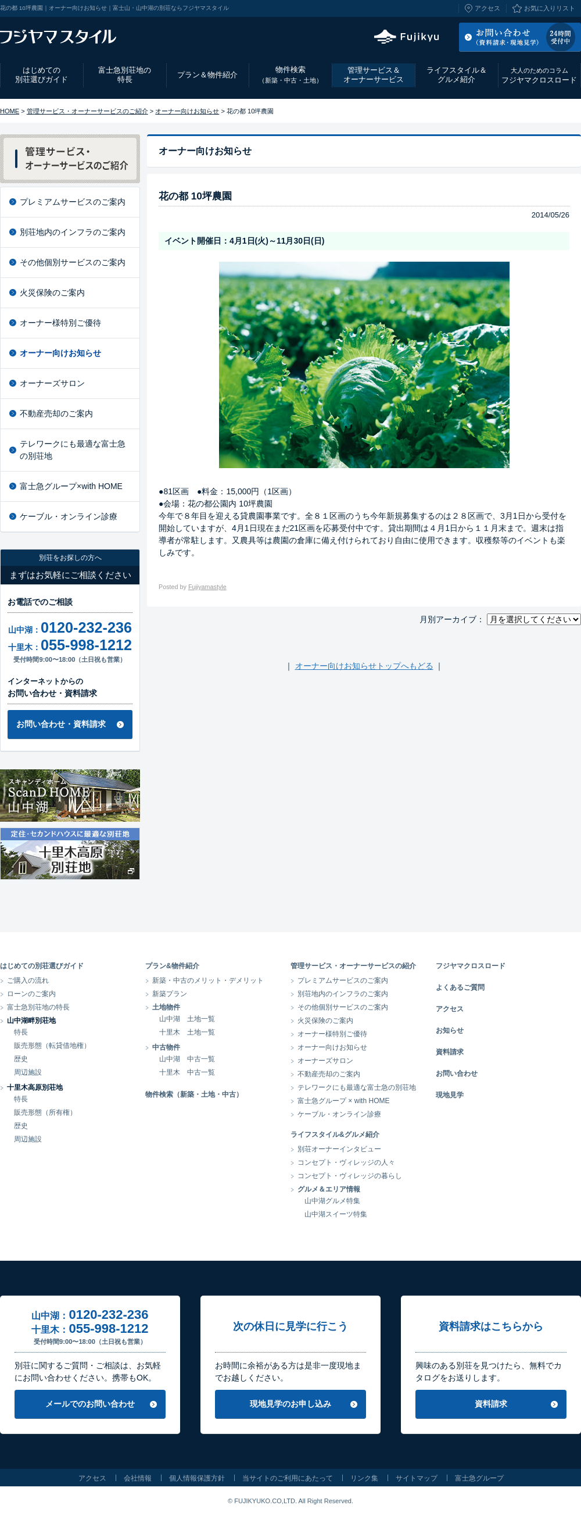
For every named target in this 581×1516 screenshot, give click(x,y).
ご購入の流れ (28, 980)
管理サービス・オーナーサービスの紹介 (353, 966)
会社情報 (138, 1478)
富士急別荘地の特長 (124, 75)
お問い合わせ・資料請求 (61, 724)
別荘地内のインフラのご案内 (72, 232)
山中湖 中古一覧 (187, 1059)
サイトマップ (416, 1478)
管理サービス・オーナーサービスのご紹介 (87, 111)
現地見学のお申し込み (290, 1403)
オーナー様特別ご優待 (60, 322)
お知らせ (450, 1030)
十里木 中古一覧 (187, 1072)
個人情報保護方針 (197, 1478)
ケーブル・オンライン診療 (68, 516)
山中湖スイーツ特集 (335, 1214)
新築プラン (169, 994)
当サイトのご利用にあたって (287, 1478)
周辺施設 (28, 1072)
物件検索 (290, 74)
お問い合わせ (457, 1073)
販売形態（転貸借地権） (52, 1045)
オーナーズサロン (52, 383)
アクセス (487, 8)
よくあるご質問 (460, 987)
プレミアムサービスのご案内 (72, 201)
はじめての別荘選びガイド (41, 75)
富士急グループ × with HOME (343, 1101)
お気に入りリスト (549, 8)
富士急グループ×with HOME (71, 486)
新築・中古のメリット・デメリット (208, 980)
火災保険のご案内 (52, 292)
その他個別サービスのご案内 (72, 262)
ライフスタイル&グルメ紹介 (334, 1134)
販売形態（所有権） (45, 1112)
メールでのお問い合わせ (90, 1403)
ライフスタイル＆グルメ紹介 (456, 75)
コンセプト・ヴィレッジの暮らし (349, 1176)
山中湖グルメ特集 (332, 1201)
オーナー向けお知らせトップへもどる (364, 665)
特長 (21, 1032)
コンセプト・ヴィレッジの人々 (346, 1162)
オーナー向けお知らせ (187, 111)
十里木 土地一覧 (187, 1032)
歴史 (21, 1059)
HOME (9, 111)
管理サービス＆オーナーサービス (373, 75)
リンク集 (364, 1478)
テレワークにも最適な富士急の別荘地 (72, 450)
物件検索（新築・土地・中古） (194, 1094)
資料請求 (450, 1052)
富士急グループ (479, 1478)
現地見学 (450, 1095)
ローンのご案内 (31, 994)
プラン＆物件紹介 (207, 74)
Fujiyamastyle (207, 586)
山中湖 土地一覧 (187, 1019)
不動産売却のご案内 (56, 413)
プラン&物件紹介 (172, 966)
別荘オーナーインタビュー (339, 1149)
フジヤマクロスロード (539, 75)
